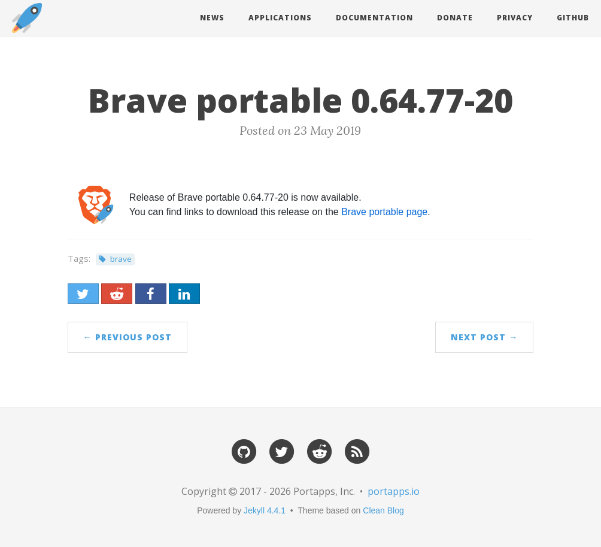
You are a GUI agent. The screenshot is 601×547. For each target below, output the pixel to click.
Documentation (374, 18)
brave (121, 258)
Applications (280, 18)
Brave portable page (384, 212)
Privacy (515, 18)
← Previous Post (127, 337)
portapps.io (394, 491)
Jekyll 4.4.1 (265, 510)
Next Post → (484, 337)
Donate (455, 18)
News (212, 18)
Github (573, 18)
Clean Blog (383, 510)
